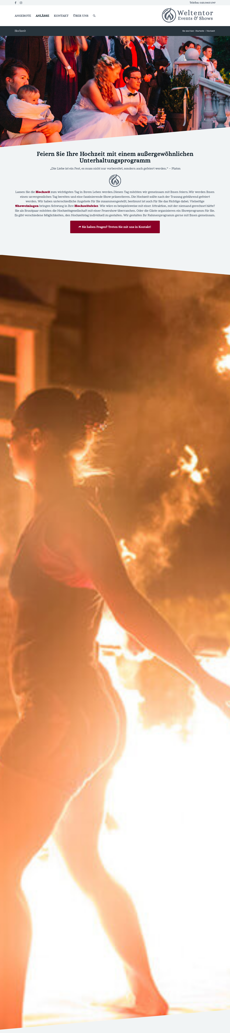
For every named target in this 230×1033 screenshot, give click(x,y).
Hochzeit (20, 30)
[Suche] (94, 15)
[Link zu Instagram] (21, 2)
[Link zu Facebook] (15, 2)
